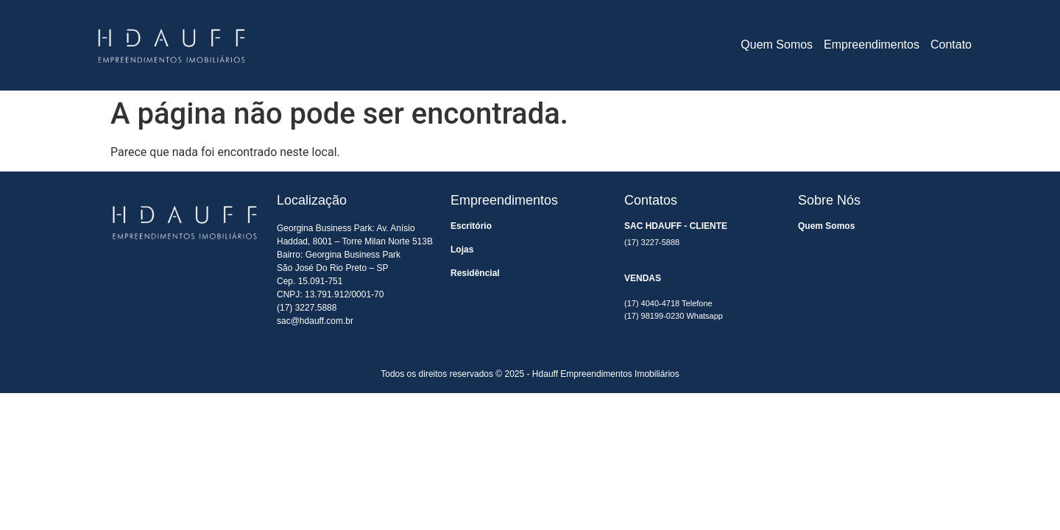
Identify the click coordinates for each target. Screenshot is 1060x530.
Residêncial (475, 273)
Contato (951, 44)
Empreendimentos (871, 44)
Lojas (462, 249)
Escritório (471, 226)
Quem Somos (777, 44)
